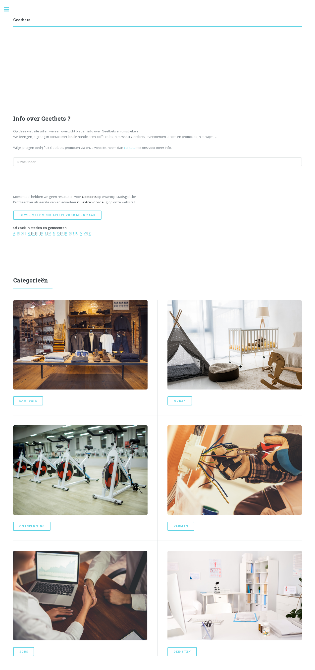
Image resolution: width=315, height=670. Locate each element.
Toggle (9, 9)
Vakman (180, 526)
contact (129, 147)
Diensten (182, 651)
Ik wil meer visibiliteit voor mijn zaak (57, 215)
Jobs (23, 651)
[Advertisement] (162, 77)
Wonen (179, 400)
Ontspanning (32, 526)
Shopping (28, 400)
